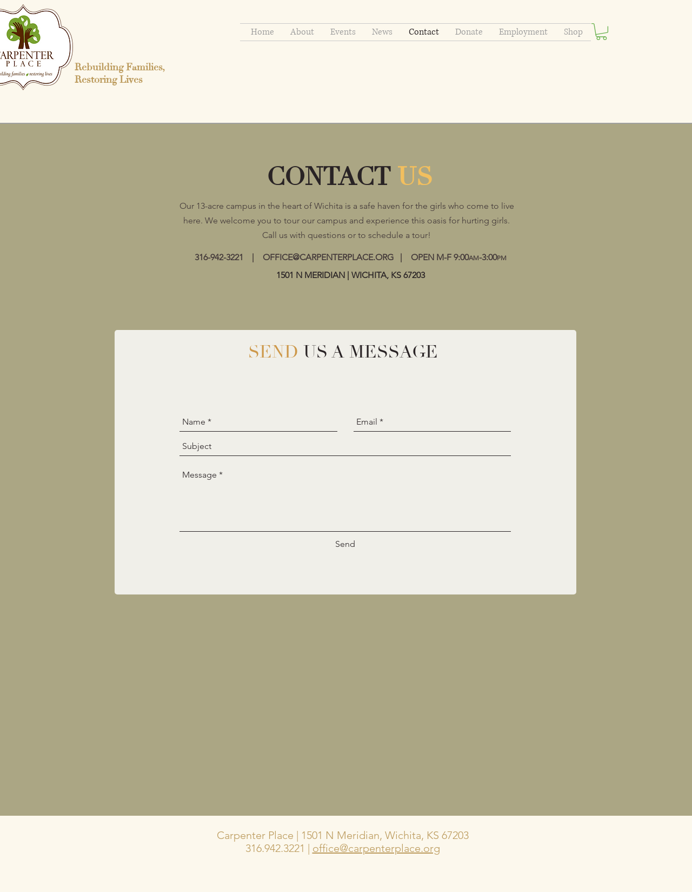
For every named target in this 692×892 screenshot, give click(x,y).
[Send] (345, 545)
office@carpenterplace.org (376, 848)
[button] (601, 31)
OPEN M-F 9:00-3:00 (459, 257)
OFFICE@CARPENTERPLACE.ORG (328, 257)
